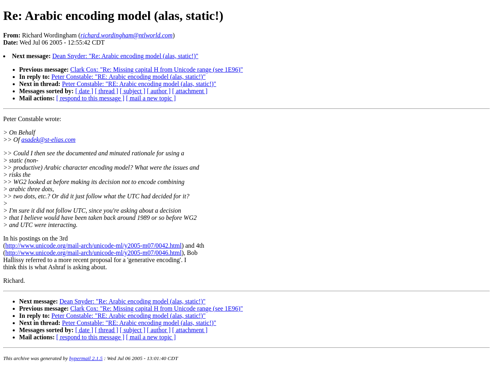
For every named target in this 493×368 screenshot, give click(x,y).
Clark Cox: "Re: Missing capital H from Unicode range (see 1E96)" (156, 69)
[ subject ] (132, 91)
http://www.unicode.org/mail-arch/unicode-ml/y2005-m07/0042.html (93, 245)
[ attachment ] (189, 91)
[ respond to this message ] (90, 98)
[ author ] (159, 91)
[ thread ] (106, 91)
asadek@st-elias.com (49, 139)
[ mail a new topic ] (151, 98)
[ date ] (84, 91)
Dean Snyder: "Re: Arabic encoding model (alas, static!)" (125, 56)
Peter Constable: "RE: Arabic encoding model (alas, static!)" (128, 76)
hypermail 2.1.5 (86, 358)
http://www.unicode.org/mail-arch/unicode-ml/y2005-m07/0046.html (93, 252)
